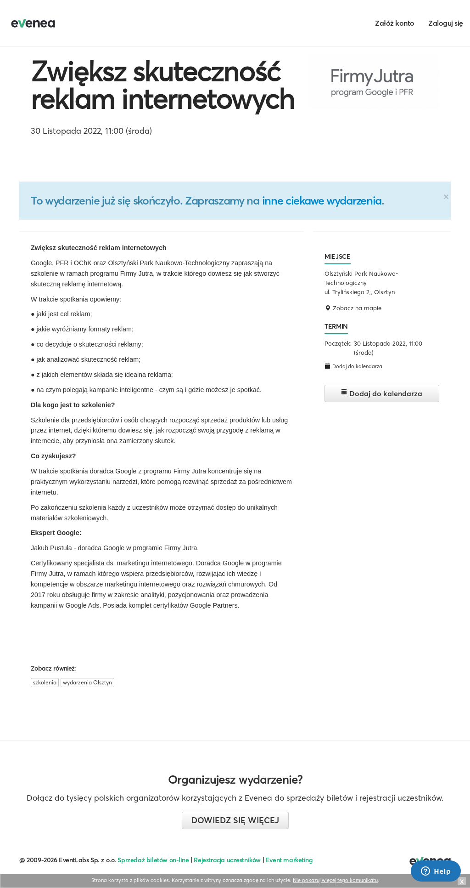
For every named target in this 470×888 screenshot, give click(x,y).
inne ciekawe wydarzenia (321, 200)
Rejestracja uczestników (227, 860)
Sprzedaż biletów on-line (153, 860)
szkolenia (44, 682)
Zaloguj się (445, 23)
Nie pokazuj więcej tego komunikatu (335, 880)
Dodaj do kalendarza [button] (353, 366)
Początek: (338, 343)
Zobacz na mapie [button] (353, 308)
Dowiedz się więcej (235, 820)
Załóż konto (394, 23)
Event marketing (289, 860)
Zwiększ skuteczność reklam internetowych (162, 85)
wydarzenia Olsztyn (87, 682)
